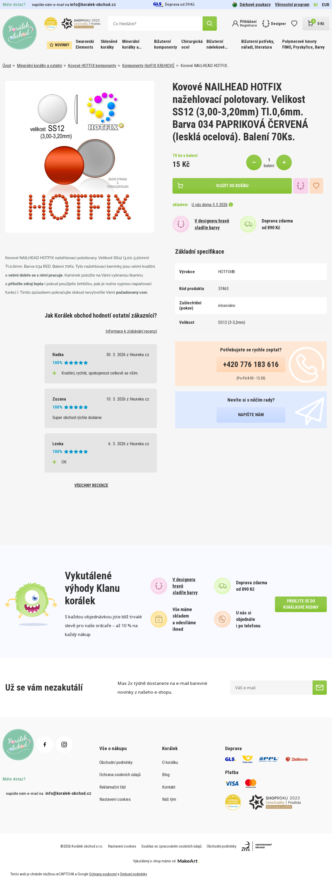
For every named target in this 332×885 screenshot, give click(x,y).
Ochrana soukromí (103, 874)
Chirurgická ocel (192, 44)
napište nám (251, 414)
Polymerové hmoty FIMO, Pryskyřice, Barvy (303, 44)
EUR (325, 4)
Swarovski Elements (85, 44)
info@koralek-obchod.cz (93, 4)
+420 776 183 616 (251, 364)
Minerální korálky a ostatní (130, 44)
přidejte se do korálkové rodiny (301, 604)
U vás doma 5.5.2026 (212, 204)
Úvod (7, 65)
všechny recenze (91, 485)
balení (269, 165)
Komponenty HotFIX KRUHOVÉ (148, 65)
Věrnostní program (292, 4)
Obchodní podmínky (116, 762)
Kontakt (168, 787)
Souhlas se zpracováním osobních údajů (171, 846)
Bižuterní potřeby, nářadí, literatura (257, 44)
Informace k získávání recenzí (131, 331)
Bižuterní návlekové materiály (215, 44)
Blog (166, 774)
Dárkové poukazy (251, 4)
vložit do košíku (232, 185)
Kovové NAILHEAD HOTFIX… (205, 65)
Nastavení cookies (115, 799)
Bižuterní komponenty (165, 44)
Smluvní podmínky (133, 874)
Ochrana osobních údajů (120, 774)
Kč (316, 4)
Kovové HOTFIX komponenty (92, 65)
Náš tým (169, 799)
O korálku (170, 762)
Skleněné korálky (109, 44)
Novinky (59, 45)
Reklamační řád (112, 787)
